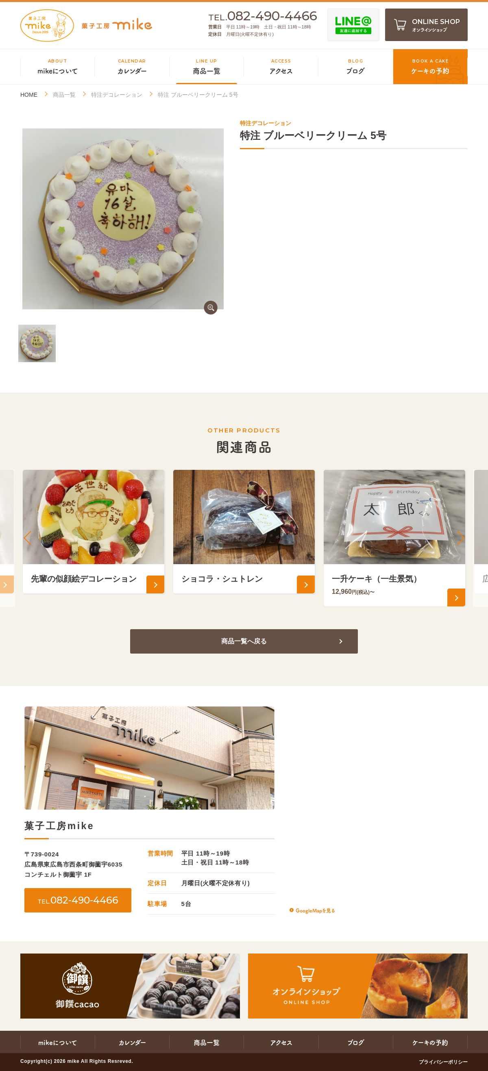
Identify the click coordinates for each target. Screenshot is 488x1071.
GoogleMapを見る (315, 910)
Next (459, 538)
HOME (28, 95)
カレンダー (132, 1042)
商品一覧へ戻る (244, 641)
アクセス (281, 1042)
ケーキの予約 (430, 1042)
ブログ (355, 1042)
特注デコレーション (116, 94)
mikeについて (57, 1042)
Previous (28, 538)
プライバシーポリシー (443, 1062)
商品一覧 (64, 94)
